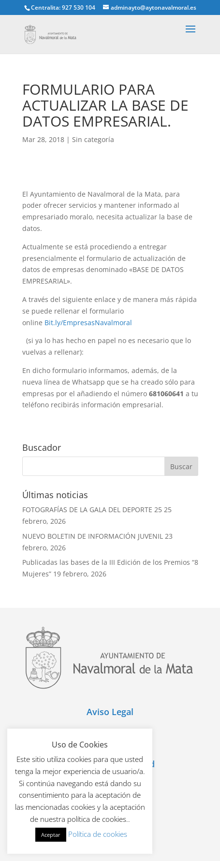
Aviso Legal (110, 712)
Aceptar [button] (50, 834)
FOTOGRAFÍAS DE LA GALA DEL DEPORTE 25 (92, 509)
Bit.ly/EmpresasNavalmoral (88, 322)
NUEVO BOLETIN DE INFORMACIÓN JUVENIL (92, 536)
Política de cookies (97, 834)
